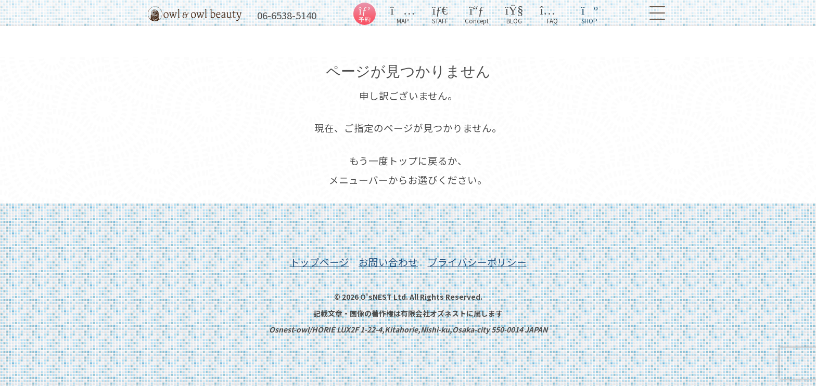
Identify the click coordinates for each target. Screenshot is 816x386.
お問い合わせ (388, 262)
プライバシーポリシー (477, 262)
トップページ (319, 262)
